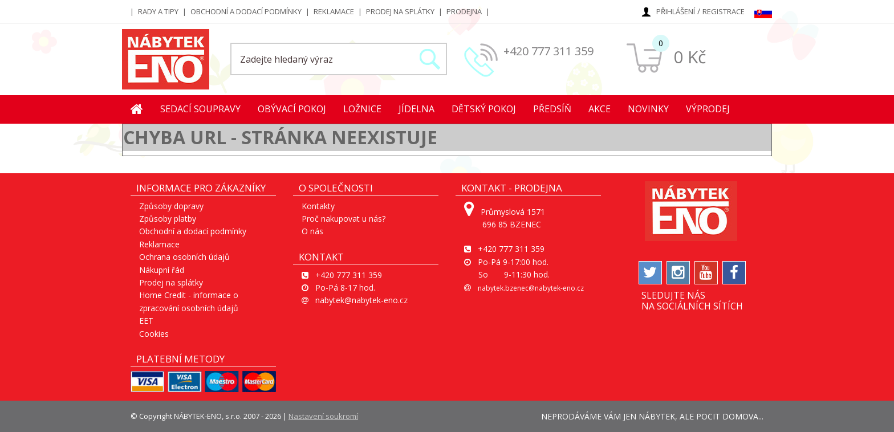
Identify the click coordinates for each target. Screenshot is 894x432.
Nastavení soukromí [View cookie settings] (323, 416)
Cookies (154, 333)
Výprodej (708, 109)
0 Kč (689, 56)
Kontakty (318, 206)
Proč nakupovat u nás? (343, 218)
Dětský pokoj (484, 109)
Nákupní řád (161, 269)
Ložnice (362, 109)
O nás (312, 231)
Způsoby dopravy (171, 206)
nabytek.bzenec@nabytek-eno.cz (531, 288)
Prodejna (464, 11)
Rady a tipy (158, 11)
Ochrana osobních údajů (184, 256)
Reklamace (334, 11)
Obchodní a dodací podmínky (246, 11)
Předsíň (552, 109)
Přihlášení (675, 11)
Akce (599, 109)
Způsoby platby (167, 218)
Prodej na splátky (400, 11)
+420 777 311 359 (548, 51)
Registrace (723, 11)
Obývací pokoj (292, 109)
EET (146, 320)
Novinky (648, 109)
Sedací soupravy (200, 109)
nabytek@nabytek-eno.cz (361, 300)
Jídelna (416, 109)
